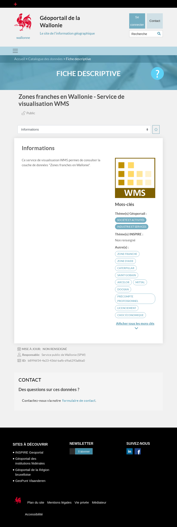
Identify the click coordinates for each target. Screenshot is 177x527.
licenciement (126, 308)
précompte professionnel (127, 298)
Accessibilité (34, 514)
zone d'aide (125, 261)
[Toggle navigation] (15, 4)
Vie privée (82, 502)
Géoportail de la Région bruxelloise (32, 472)
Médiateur (99, 502)
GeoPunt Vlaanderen (30, 481)
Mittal (140, 282)
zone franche (127, 254)
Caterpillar (125, 268)
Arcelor (123, 282)
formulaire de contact (78, 400)
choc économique (130, 315)
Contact (155, 20)
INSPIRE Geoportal (29, 452)
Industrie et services (131, 226)
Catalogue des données (45, 59)
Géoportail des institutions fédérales (30, 461)
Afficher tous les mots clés (135, 326)
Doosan (123, 289)
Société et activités (130, 220)
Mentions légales (59, 502)
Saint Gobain (126, 275)
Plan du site (35, 502)
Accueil (19, 59)
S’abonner (84, 451)
